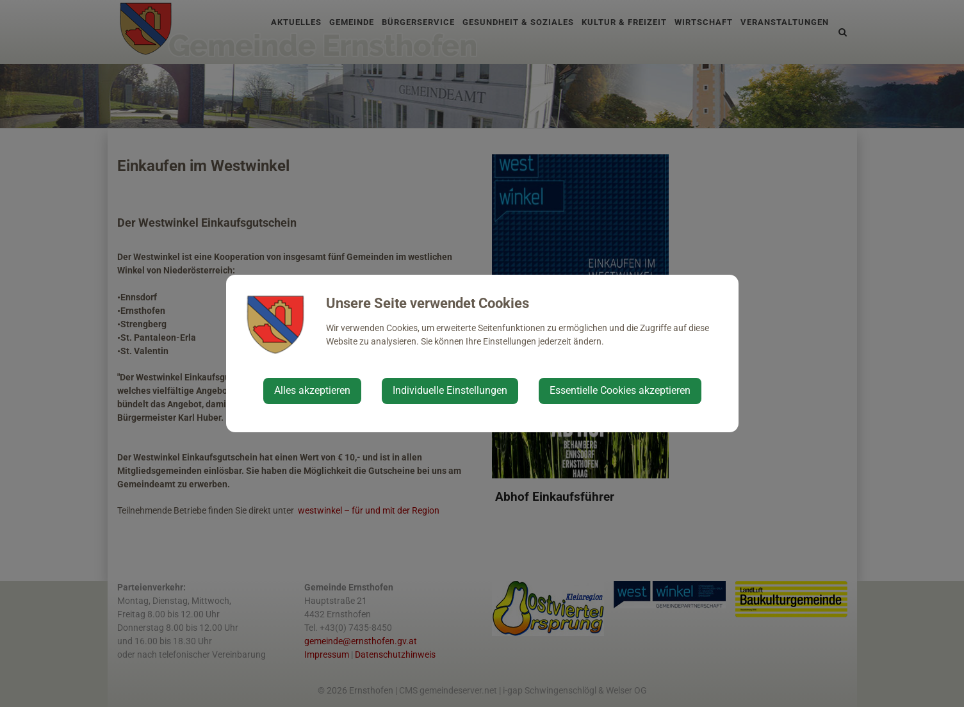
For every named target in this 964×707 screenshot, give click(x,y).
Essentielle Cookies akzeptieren (620, 390)
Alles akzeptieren (312, 390)
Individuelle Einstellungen (450, 390)
